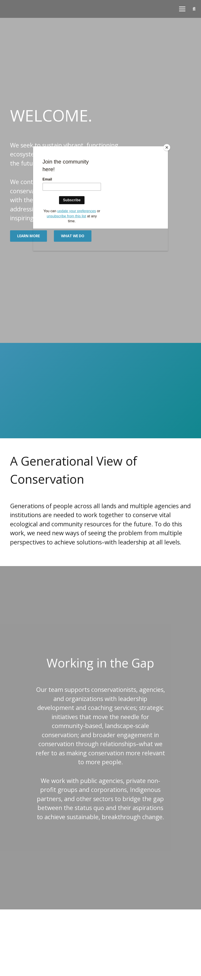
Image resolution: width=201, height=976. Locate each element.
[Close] (166, 147)
